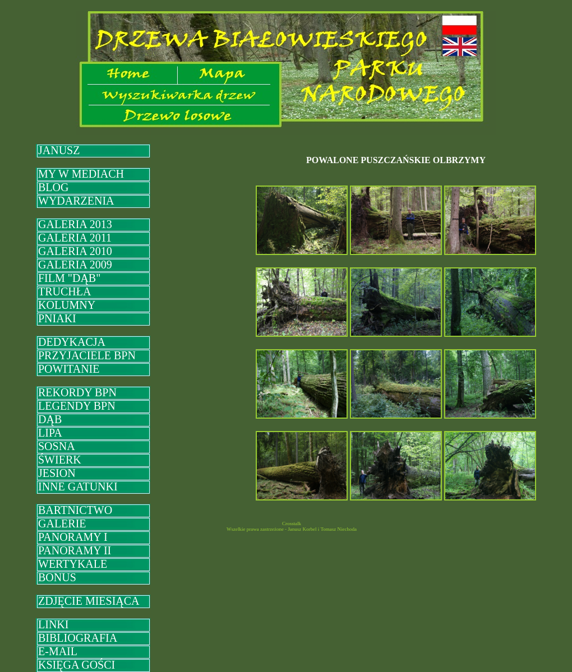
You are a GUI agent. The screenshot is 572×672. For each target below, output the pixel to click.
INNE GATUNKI (78, 486)
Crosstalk (291, 523)
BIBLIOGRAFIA (77, 638)
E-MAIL (57, 651)
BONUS (57, 577)
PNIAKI (57, 318)
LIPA (50, 433)
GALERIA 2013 (75, 224)
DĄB (50, 419)
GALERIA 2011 (75, 237)
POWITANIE (68, 369)
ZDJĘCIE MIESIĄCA (89, 601)
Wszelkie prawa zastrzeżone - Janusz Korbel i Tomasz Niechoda (292, 529)
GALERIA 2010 (75, 251)
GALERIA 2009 (75, 264)
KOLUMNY (66, 305)
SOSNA (56, 446)
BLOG (53, 187)
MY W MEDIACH (81, 174)
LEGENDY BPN (77, 406)
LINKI (53, 624)
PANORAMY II (74, 550)
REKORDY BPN (77, 392)
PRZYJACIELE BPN (87, 355)
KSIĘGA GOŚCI (76, 665)
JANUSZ (59, 150)
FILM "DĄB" (69, 278)
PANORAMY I (73, 537)
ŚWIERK (59, 459)
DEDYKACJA (71, 342)
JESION (57, 473)
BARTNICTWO (75, 510)
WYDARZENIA (76, 200)
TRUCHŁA (64, 291)
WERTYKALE (72, 564)
